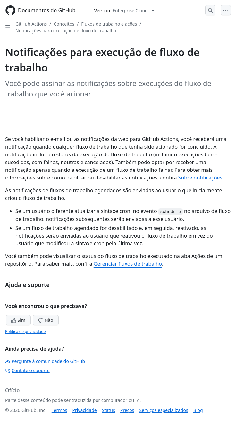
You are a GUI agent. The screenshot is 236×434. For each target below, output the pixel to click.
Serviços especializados (163, 410)
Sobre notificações (200, 177)
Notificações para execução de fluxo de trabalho (65, 31)
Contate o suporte (27, 370)
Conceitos (64, 24)
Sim (18, 320)
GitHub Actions (31, 24)
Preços (127, 410)
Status (108, 410)
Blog (198, 410)
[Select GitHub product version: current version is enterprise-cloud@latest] (124, 10)
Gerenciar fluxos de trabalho (128, 263)
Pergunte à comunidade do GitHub (45, 361)
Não (45, 320)
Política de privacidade (25, 331)
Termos (59, 410)
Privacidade (84, 410)
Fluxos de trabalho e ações (109, 24)
